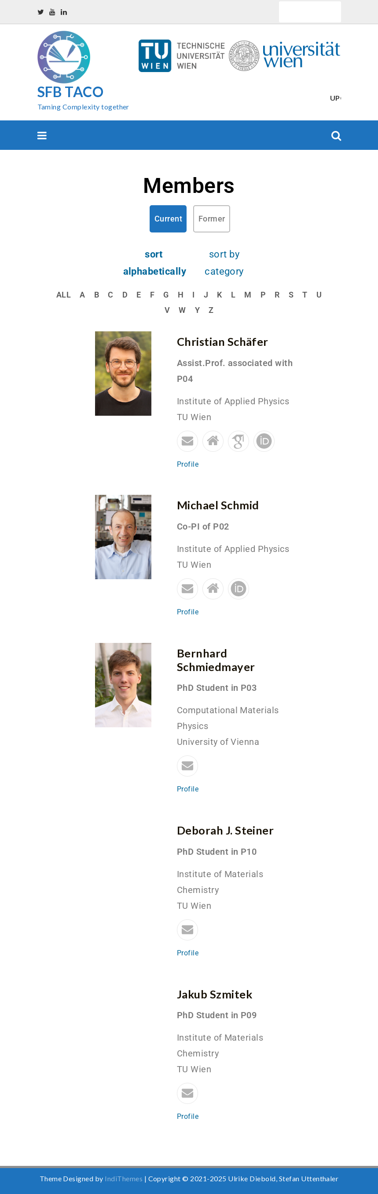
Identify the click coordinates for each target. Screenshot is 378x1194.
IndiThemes (124, 1178)
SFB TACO (70, 91)
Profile (187, 464)
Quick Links (310, 11)
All (63, 294)
